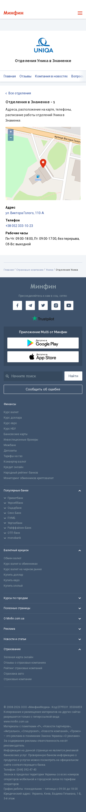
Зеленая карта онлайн (18, 657)
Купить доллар (13, 574)
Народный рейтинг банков (21, 472)
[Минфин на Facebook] (17, 305)
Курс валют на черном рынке (23, 569)
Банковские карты (16, 434)
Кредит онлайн (13, 467)
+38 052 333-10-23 (19, 226)
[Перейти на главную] (13, 13)
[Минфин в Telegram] (30, 305)
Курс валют (11, 412)
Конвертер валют (15, 461)
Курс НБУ (10, 428)
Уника (49, 269)
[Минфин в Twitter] (43, 305)
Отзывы (25, 76)
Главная (10, 76)
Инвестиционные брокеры (21, 439)
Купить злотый (13, 585)
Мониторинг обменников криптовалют (29, 478)
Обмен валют (12, 558)
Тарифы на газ (13, 456)
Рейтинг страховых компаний (23, 668)
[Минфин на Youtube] (68, 305)
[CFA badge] (14, 695)
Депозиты (10, 450)
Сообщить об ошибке (43, 389)
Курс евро (10, 423)
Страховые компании (29, 269)
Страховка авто (14, 673)
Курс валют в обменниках (21, 563)
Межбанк (10, 445)
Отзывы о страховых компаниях (25, 662)
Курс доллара (13, 417)
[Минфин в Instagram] (56, 305)
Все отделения (18, 93)
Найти (73, 376)
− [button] (11, 137)
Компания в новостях (51, 76)
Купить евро (11, 580)
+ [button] (11, 131)
